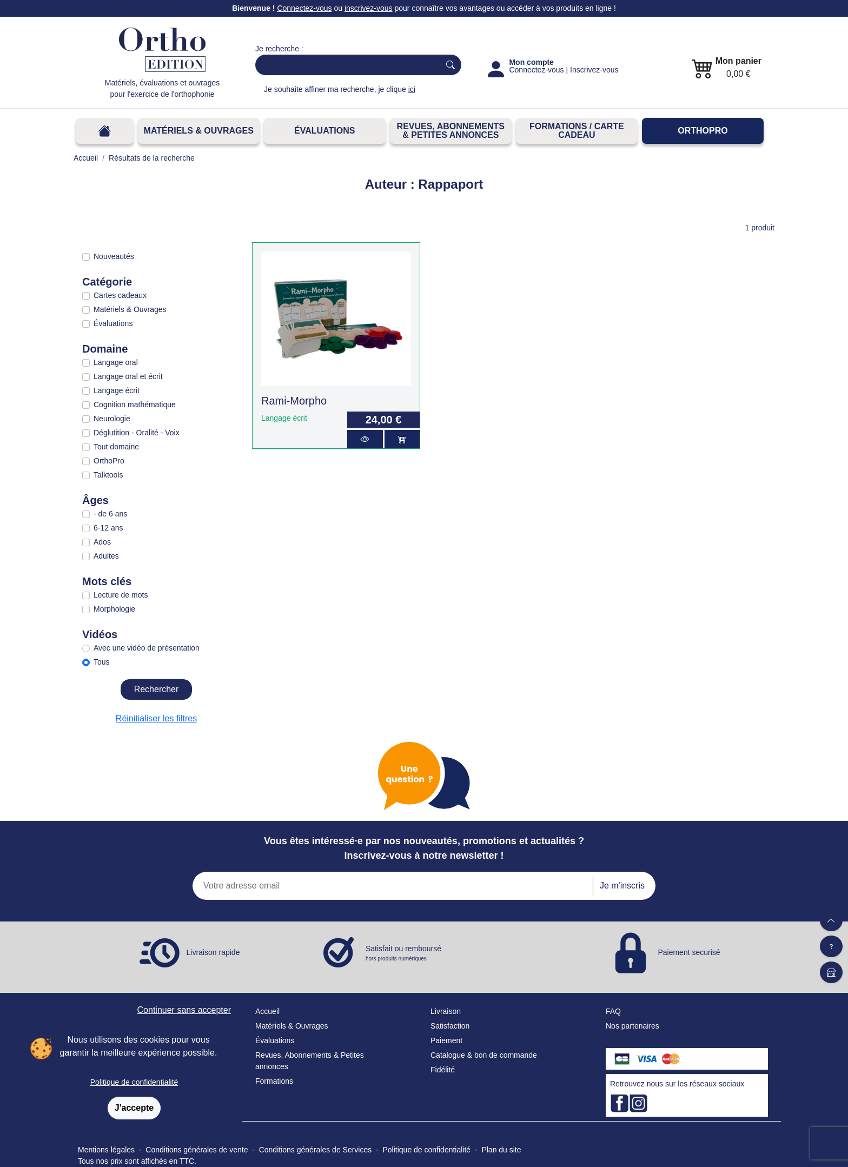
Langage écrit (117, 390)
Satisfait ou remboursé (403, 953)
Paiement (446, 1040)
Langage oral (116, 362)
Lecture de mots (121, 595)
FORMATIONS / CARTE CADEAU (576, 131)
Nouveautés (114, 256)
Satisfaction (449, 1026)
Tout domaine (116, 446)
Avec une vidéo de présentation (147, 648)
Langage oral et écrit (128, 376)
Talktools (108, 474)
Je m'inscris (622, 885)
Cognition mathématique (135, 404)
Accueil (267, 1011)
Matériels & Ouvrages (199, 130)
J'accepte (134, 1107)
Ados (102, 542)
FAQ (613, 1011)
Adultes (106, 556)
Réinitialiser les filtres (156, 718)
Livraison (445, 1011)
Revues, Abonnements (293, 1055)
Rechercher (156, 689)
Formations (274, 1081)
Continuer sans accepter (184, 1010)
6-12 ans (108, 527)
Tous (102, 662)
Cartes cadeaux (120, 295)
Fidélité (442, 1069)
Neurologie (112, 418)
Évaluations (324, 130)
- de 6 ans (110, 513)
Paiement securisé (689, 952)
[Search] (345, 65)
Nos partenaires (632, 1026)
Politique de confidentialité (134, 1082)
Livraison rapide (213, 952)
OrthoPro (702, 130)
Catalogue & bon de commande (483, 1055)
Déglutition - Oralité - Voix (137, 432)
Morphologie (114, 609)
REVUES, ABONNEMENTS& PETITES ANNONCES (451, 131)
